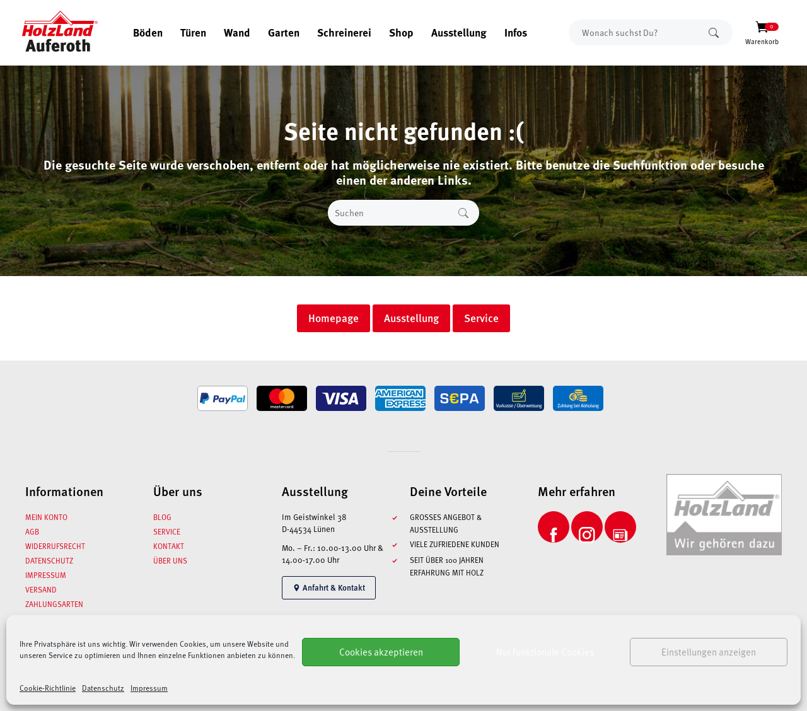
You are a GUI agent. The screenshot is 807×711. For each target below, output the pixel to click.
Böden (148, 32)
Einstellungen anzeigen (708, 651)
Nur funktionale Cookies (545, 651)
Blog (162, 517)
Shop (401, 32)
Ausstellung (459, 32)
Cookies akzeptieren (381, 651)
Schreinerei (344, 32)
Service (166, 531)
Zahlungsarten (54, 604)
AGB (32, 531)
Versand (41, 589)
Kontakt (168, 546)
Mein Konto (46, 517)
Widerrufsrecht (55, 546)
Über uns (170, 560)
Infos (515, 32)
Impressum (149, 688)
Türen (193, 32)
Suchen (713, 32)
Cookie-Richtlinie (48, 688)
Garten (283, 32)
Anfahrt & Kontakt (329, 587)
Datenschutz (103, 688)
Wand (237, 32)
